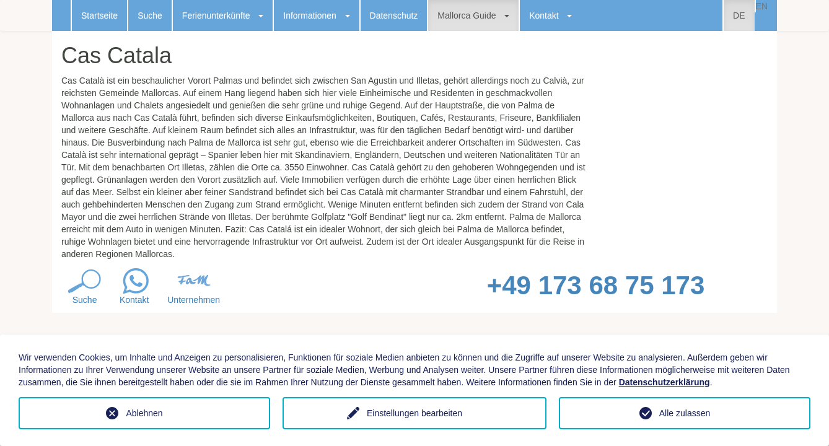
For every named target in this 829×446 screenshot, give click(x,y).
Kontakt (134, 300)
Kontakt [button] (550, 15)
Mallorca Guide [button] (473, 15)
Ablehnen (144, 413)
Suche (150, 15)
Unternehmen (193, 300)
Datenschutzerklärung (664, 382)
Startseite (99, 15)
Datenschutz (394, 15)
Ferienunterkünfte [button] (222, 15)
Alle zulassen (685, 413)
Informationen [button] (316, 15)
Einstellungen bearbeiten (414, 413)
